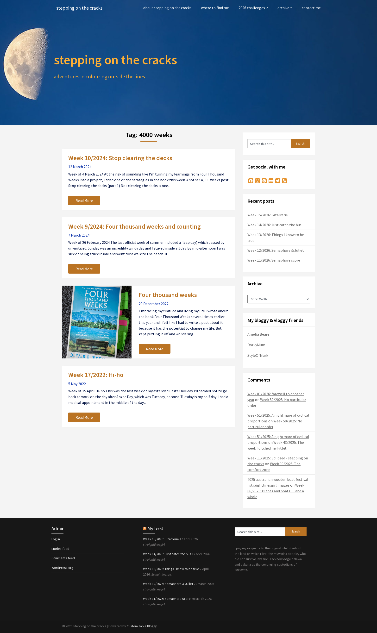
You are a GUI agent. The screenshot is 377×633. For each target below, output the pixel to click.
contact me (311, 7)
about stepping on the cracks (167, 7)
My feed (155, 528)
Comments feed (63, 558)
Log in (55, 539)
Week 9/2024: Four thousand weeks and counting (134, 226)
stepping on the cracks (79, 8)
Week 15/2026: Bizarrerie (267, 215)
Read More (84, 200)
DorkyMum (256, 344)
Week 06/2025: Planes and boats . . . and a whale (275, 491)
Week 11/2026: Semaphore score (273, 260)
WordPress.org (62, 567)
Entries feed (60, 548)
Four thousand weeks (168, 295)
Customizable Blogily (142, 626)
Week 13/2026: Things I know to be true (171, 569)
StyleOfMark (257, 355)
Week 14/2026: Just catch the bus (274, 224)
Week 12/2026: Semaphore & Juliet (275, 250)
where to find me (215, 7)
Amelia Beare (258, 334)
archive (283, 7)
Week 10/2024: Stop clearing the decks (120, 158)
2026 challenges (252, 7)
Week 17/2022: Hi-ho (95, 375)
